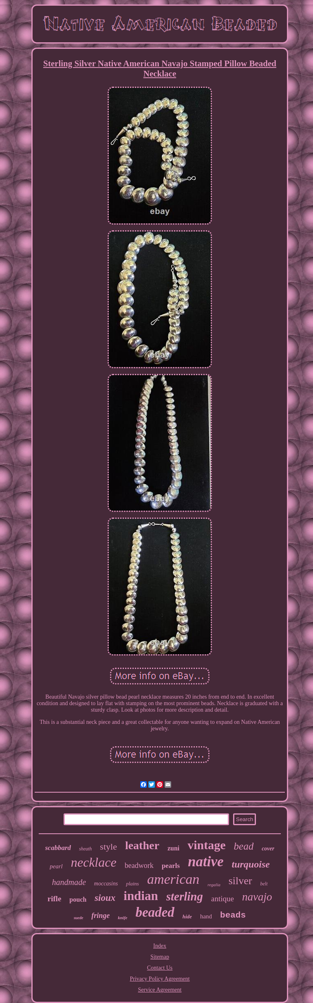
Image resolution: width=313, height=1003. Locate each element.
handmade (69, 882)
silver (240, 881)
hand (206, 916)
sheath (85, 849)
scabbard (58, 848)
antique (222, 898)
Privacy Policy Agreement (160, 979)
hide (187, 916)
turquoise (251, 864)
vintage (206, 845)
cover (268, 849)
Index (159, 946)
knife (122, 917)
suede (78, 918)
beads (233, 915)
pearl (56, 866)
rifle (55, 898)
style (108, 846)
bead (244, 846)
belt (264, 884)
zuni (173, 848)
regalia (213, 884)
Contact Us (160, 968)
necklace (94, 862)
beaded (154, 912)
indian (140, 896)
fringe (100, 915)
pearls (171, 866)
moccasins (106, 884)
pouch (77, 899)
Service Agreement (160, 990)
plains (132, 884)
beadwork (139, 865)
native (205, 862)
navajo (257, 897)
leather (142, 845)
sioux (105, 898)
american (173, 879)
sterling (184, 896)
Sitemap (159, 957)
